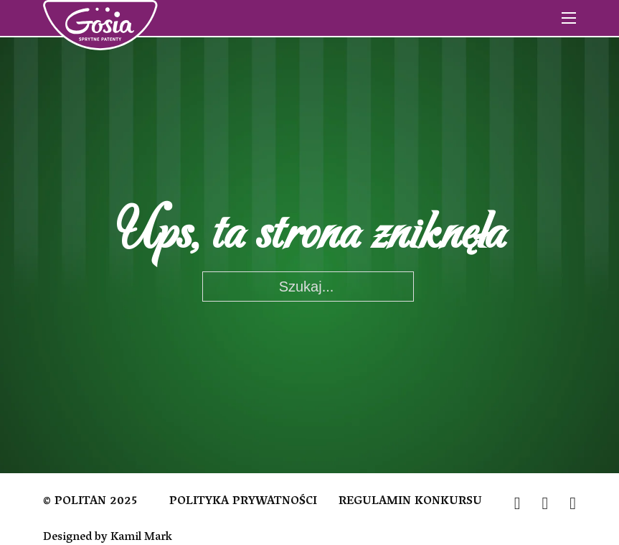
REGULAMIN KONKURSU (410, 503)
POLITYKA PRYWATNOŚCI (243, 503)
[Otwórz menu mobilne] (569, 18)
